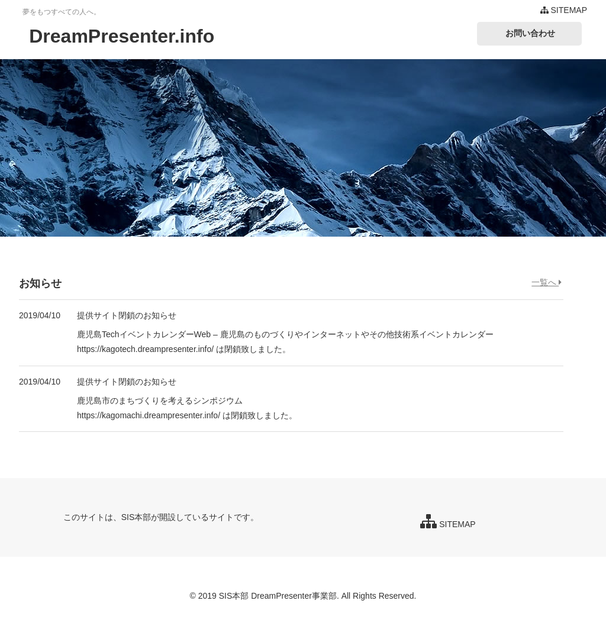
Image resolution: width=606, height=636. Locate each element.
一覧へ (546, 282)
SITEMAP (563, 10)
